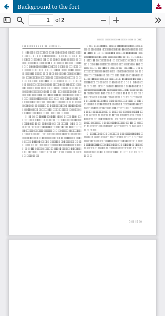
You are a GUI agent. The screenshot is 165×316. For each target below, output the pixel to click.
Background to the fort (49, 7)
